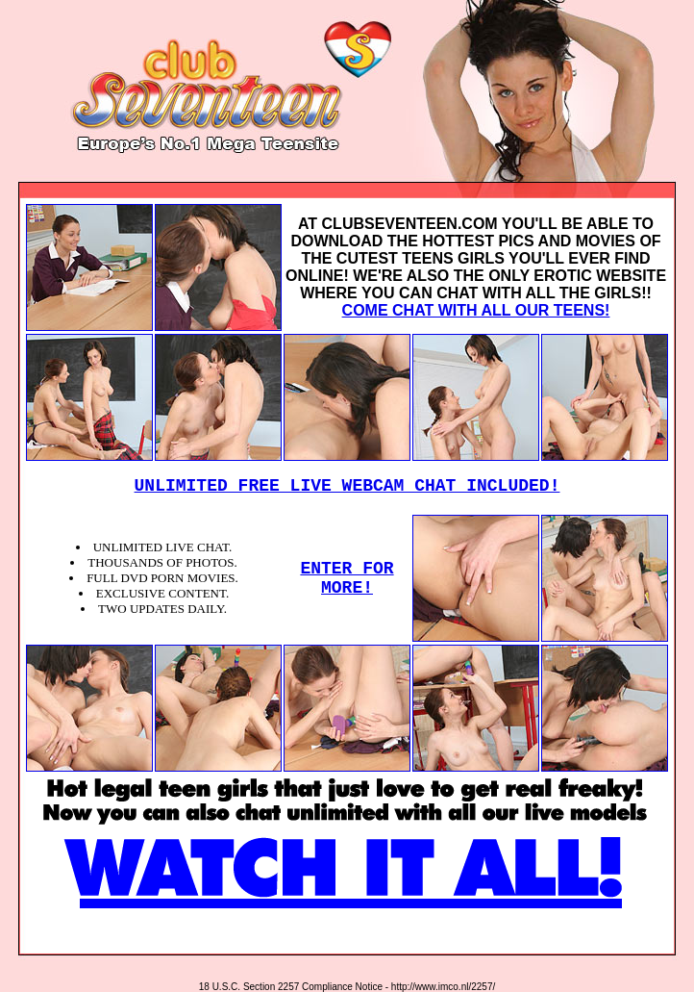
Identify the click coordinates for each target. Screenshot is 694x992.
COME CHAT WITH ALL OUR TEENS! (476, 310)
